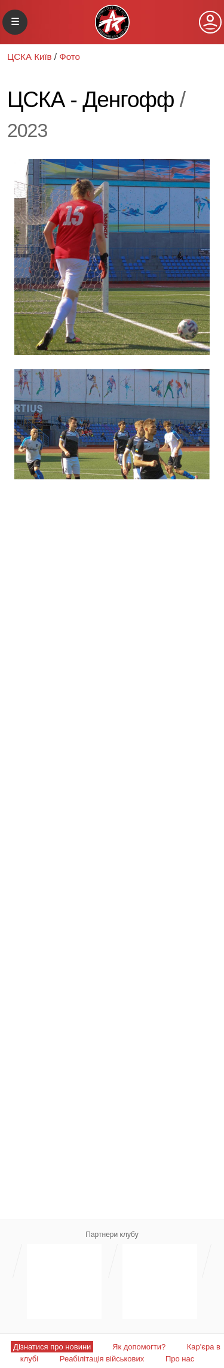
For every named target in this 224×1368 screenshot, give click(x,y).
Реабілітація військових (102, 1358)
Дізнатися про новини (52, 1346)
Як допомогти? (138, 1346)
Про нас (179, 1358)
